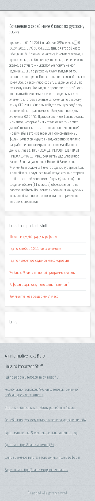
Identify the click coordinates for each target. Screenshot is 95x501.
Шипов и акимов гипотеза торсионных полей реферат (42, 457)
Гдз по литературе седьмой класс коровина (39, 260)
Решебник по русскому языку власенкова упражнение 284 (45, 420)
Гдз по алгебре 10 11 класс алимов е (35, 248)
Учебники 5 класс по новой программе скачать (42, 273)
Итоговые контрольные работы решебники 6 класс (40, 408)
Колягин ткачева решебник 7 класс (33, 296)
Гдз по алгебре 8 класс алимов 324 (29, 445)
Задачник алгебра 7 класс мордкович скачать (36, 470)
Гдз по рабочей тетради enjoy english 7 (32, 377)
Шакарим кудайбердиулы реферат (33, 237)
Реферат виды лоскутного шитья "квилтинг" (39, 284)
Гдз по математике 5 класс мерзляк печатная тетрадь (41, 433)
